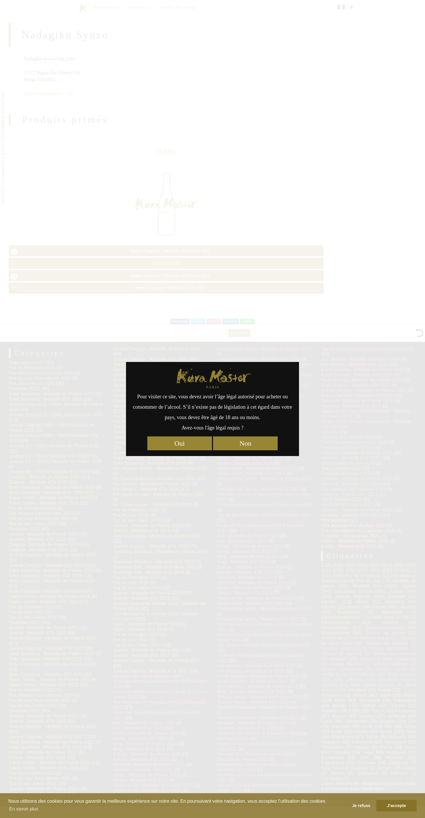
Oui (179, 443)
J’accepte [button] (396, 805)
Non (245, 443)
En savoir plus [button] (23, 808)
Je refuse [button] (361, 805)
